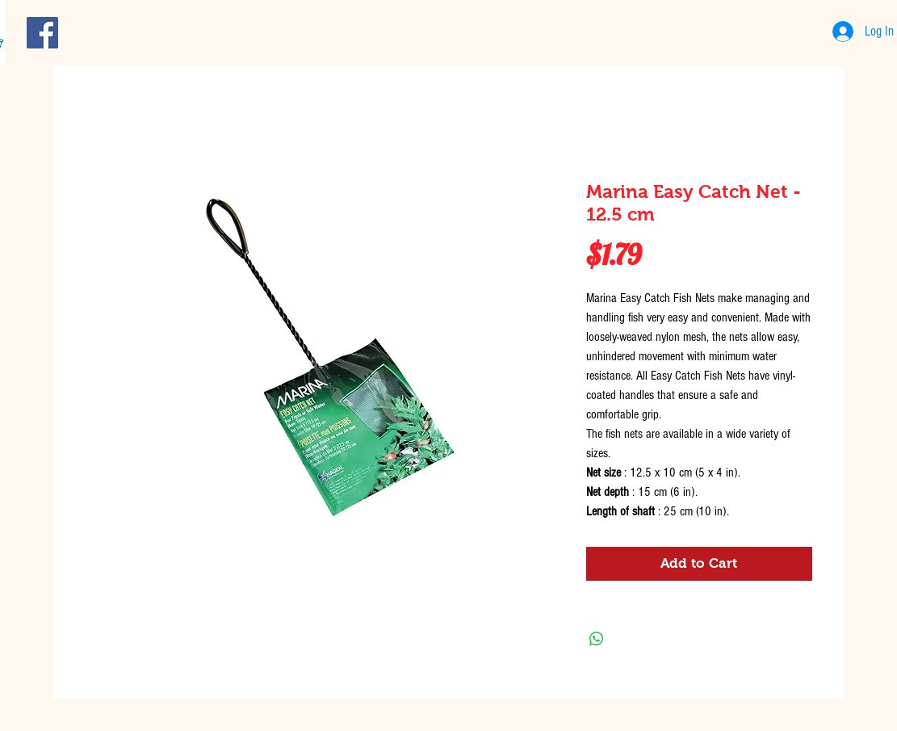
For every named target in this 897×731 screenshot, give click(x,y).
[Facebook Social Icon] (42, 32)
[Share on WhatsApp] (596, 639)
